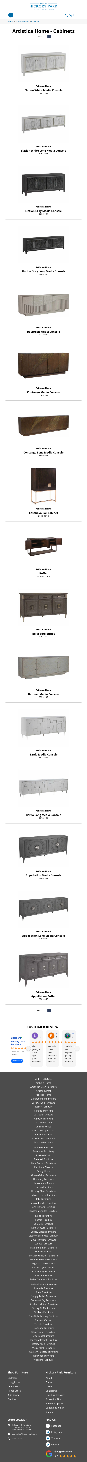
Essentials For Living (43, 1151)
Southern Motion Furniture (43, 1304)
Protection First (54, 1399)
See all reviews (17, 1061)
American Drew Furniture (43, 1086)
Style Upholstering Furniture (43, 1316)
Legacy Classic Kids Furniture (43, 1235)
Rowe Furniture (43, 1292)
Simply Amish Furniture (43, 1296)
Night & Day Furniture (43, 1263)
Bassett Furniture (43, 1106)
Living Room (14, 1382)
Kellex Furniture (43, 1215)
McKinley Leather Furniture (43, 1255)
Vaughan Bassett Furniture (43, 1340)
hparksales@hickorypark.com (24, 1434)
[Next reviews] (77, 1048)
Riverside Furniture (43, 1288)
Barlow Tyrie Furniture (43, 1102)
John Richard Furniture (43, 1207)
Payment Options (55, 1403)
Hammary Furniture (43, 1179)
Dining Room (14, 1386)
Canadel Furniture (43, 1110)
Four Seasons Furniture (43, 1163)
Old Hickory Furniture (43, 1271)
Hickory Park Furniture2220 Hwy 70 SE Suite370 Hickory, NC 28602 (21, 1427)
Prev (39, 36)
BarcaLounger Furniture (43, 1098)
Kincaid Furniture (43, 1219)
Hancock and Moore (43, 1183)
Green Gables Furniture (43, 1175)
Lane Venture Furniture (43, 1227)
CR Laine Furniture (43, 1134)
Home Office (14, 1390)
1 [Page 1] (44, 36)
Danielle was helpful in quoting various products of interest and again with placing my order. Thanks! (68, 1054)
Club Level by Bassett (43, 1130)
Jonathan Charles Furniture (43, 1211)
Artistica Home (22, 21)
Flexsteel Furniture (43, 1159)
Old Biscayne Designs (43, 1267)
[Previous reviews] (28, 1048)
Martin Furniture (43, 1251)
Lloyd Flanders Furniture (43, 1239)
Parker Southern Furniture (43, 1279)
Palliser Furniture (43, 1275)
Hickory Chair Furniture (43, 1191)
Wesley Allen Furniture (43, 1343)
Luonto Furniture (44, 1243)
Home (10, 21)
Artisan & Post (43, 1090)
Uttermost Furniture (43, 1336)
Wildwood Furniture (43, 1355)
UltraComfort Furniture (43, 1332)
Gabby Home (43, 1171)
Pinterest (56, 1444)
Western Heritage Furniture (43, 1351)
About (49, 1378)
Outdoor (12, 1399)
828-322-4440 (17, 1438)
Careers (50, 1386)
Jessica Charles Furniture (43, 1203)
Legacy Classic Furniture (43, 1231)
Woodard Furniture (44, 1359)
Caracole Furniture (43, 1114)
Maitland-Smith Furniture (43, 1247)
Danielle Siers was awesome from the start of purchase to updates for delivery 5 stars (52, 1054)
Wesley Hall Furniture (43, 1348)
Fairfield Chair (43, 1155)
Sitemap (50, 1412)
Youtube (56, 1438)
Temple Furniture (43, 1324)
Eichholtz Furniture (43, 1147)
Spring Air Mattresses (43, 1308)
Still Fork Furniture (43, 1312)
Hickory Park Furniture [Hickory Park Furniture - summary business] (18, 1043)
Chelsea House (43, 1126)
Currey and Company (43, 1138)
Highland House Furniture (43, 1195)
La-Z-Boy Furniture (43, 1223)
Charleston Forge (43, 1122)
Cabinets (35, 21)
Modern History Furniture (43, 1259)
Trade (49, 1382)
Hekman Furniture (43, 1187)
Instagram (56, 1432)
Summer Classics (43, 1320)
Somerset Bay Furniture (43, 1300)
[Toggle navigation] (10, 15)
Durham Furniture (43, 1142)
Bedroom (12, 1378)
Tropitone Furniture (43, 1328)
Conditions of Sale (55, 1407)
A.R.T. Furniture (43, 1078)
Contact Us (51, 1390)
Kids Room (13, 1395)
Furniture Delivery (55, 1395)
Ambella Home (43, 1083)
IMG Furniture (43, 1199)
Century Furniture (43, 1118)
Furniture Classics (43, 1167)
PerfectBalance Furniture (43, 1284)
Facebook (56, 1425)
